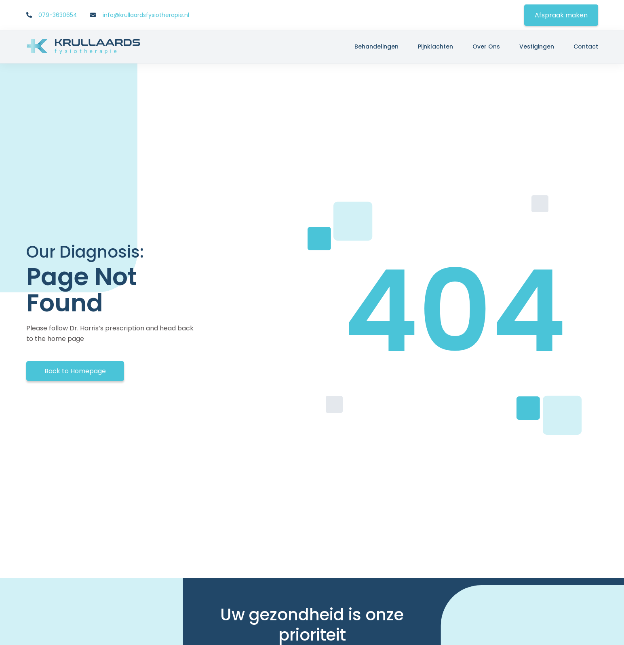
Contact (585, 46)
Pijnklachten (435, 46)
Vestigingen (536, 46)
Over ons (486, 46)
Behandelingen (376, 46)
